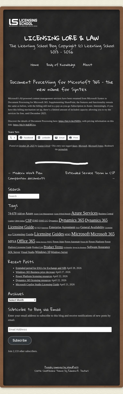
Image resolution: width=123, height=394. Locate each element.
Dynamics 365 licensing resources (33, 280)
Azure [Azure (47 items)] (29, 213)
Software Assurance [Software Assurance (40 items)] (98, 247)
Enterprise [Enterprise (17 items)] (44, 228)
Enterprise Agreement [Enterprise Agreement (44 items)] (62, 227)
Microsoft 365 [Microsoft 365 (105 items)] (102, 233)
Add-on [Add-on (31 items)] (21, 213)
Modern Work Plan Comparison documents (26, 175)
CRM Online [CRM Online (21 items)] (20, 221)
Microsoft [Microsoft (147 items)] (80, 233)
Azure (74, 146)
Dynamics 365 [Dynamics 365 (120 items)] (71, 220)
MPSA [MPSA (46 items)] (12, 241)
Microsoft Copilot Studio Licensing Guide (37, 284)
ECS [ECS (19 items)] (39, 228)
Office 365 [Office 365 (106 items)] (26, 241)
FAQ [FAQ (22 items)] (78, 227)
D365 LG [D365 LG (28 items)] (43, 220)
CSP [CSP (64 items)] (28, 220)
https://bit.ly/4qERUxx (24, 124)
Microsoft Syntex (95, 146)
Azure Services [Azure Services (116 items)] (84, 213)
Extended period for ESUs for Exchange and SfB (41, 268)
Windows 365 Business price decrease (35, 272)
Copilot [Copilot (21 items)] (11, 221)
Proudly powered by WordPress (61, 367)
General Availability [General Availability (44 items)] (92, 227)
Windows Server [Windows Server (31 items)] (59, 252)
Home (35, 65)
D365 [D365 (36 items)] (35, 220)
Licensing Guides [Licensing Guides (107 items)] (49, 233)
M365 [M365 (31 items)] (68, 234)
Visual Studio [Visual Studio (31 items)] (27, 252)
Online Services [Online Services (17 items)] (41, 242)
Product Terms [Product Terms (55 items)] (53, 247)
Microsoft (82, 146)
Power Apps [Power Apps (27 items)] (58, 241)
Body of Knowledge (60, 65)
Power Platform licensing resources (34, 276)
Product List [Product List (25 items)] (37, 247)
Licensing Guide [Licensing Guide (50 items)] (23, 234)
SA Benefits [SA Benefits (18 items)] (68, 247)
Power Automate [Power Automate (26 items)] (72, 241)
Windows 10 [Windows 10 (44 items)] (42, 252)
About (87, 65)
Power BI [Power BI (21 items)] (84, 242)
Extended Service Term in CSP (90, 175)
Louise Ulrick (44, 146)
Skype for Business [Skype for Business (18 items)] (79, 247)
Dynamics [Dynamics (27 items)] (53, 220)
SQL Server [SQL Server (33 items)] (14, 252)
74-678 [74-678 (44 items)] (12, 213)
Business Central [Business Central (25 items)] (105, 214)
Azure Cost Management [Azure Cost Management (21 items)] (43, 214)
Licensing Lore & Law (61, 38)
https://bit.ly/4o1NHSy (70, 121)
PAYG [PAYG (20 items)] (49, 242)
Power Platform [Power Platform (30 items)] (96, 241)
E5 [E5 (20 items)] (36, 227)
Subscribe (20, 340)
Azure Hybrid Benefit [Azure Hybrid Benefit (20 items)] (62, 214)
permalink (62, 149)
